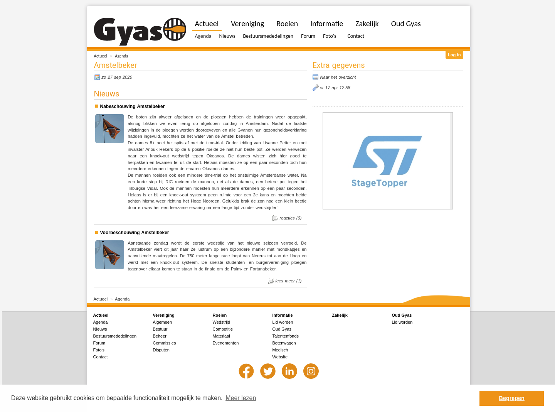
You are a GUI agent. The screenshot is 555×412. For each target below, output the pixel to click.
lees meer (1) (289, 281)
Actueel (101, 56)
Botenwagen (284, 343)
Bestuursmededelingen (268, 36)
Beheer (159, 336)
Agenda (121, 56)
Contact (355, 36)
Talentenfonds (285, 336)
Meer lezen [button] (240, 398)
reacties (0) (291, 218)
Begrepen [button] (512, 398)
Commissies (164, 343)
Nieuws (227, 36)
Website (280, 357)
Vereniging (247, 23)
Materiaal (221, 336)
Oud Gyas (406, 23)
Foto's (329, 36)
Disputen (161, 350)
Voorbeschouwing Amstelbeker (134, 232)
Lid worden (282, 322)
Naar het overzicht (338, 77)
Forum (308, 36)
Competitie (223, 329)
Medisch (280, 350)
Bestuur (160, 329)
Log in (454, 54)
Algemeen (162, 322)
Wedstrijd (221, 322)
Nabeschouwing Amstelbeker (132, 106)
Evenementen (226, 343)
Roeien (287, 23)
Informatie (326, 23)
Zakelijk (366, 23)
